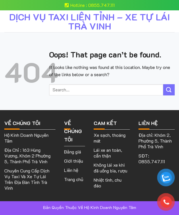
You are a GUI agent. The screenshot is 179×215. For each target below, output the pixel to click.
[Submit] (169, 89)
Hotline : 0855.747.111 (90, 5)
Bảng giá (72, 152)
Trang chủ (73, 179)
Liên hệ (71, 170)
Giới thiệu (73, 161)
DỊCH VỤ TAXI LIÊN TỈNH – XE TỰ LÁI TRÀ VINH (89, 21)
